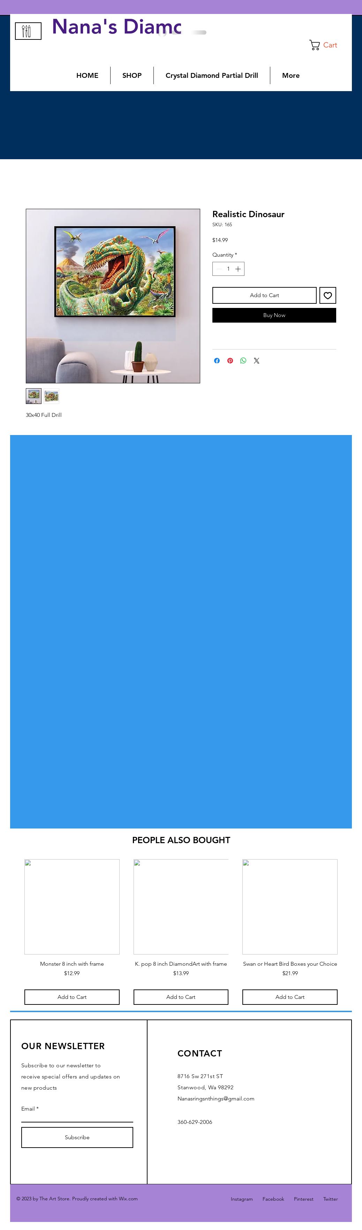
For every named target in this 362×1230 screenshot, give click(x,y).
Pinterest (304, 1199)
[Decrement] (218, 268)
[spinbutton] (228, 268)
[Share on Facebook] (217, 360)
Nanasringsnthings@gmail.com (216, 1098)
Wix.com (128, 1198)
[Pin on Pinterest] (230, 360)
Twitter (330, 1199)
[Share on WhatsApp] (243, 360)
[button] (329, 45)
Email (28, 1109)
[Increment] (238, 268)
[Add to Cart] (72, 997)
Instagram (242, 1199)
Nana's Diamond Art (152, 26)
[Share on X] (256, 360)
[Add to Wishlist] (327, 295)
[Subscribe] (77, 1137)
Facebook (273, 1199)
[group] (181, 932)
